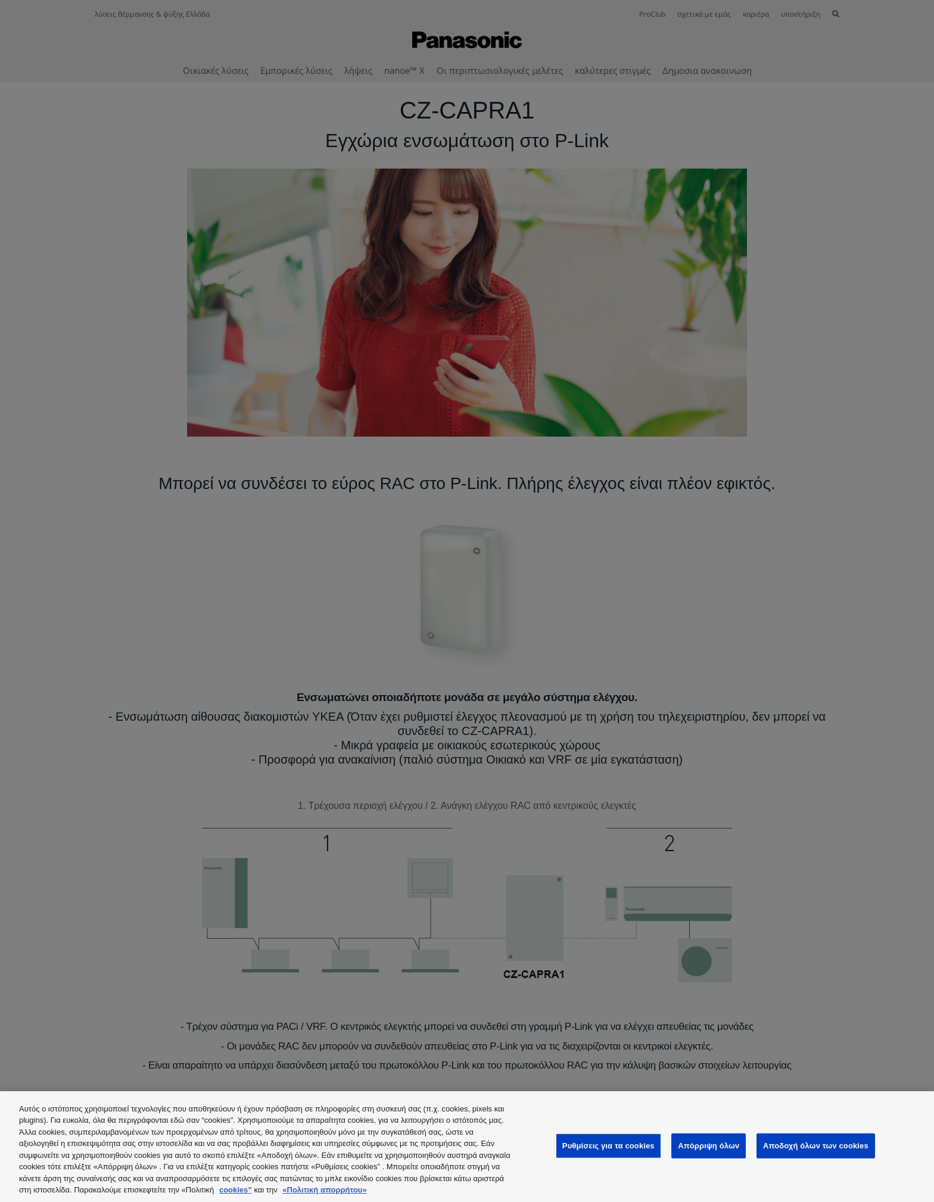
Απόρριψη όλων (708, 1145)
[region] (467, 1146)
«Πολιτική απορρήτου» (324, 1189)
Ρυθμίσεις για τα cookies (608, 1145)
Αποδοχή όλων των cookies (815, 1145)
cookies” (235, 1189)
